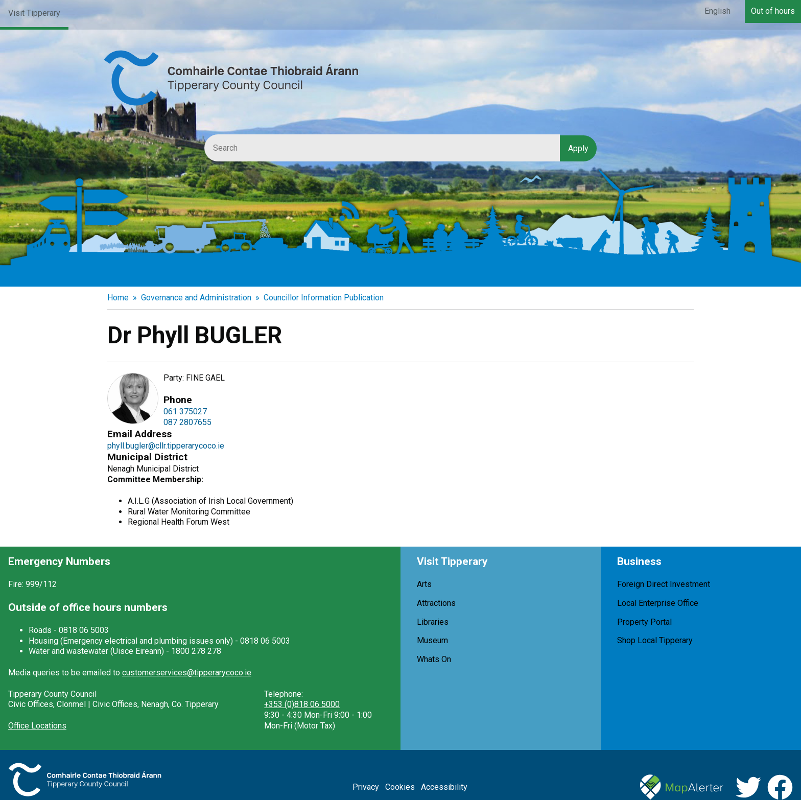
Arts (424, 584)
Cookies (400, 787)
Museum (432, 640)
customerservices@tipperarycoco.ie (186, 672)
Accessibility (444, 787)
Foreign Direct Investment (663, 584)
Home (118, 297)
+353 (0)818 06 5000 (302, 704)
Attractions (436, 603)
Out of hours (773, 11)
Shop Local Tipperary (655, 640)
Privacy (365, 787)
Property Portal (644, 622)
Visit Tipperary (34, 13)
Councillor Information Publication (324, 297)
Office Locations (37, 726)
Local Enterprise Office (657, 603)
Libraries (433, 622)
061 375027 (185, 411)
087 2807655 (187, 422)
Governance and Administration (196, 297)
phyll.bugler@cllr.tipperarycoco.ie (165, 446)
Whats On (434, 659)
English (717, 11)
